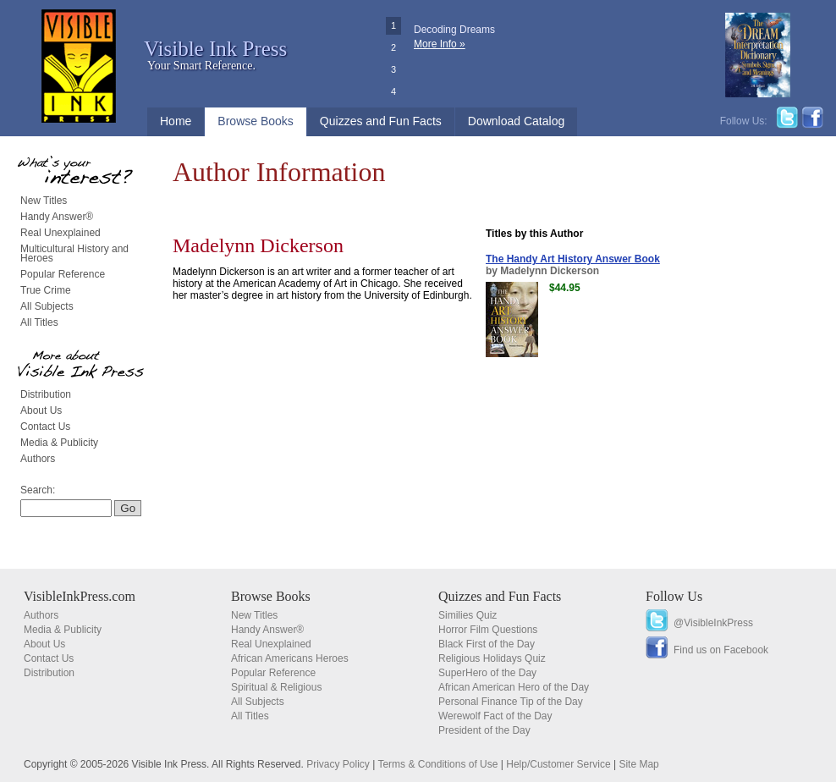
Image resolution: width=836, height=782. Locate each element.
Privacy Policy (338, 764)
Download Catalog (516, 121)
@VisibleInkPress (713, 623)
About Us (41, 410)
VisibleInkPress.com (79, 596)
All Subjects (47, 306)
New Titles (43, 201)
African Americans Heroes (290, 658)
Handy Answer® (56, 217)
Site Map (638, 764)
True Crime (45, 290)
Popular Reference (62, 274)
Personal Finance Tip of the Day (510, 702)
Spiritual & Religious (276, 687)
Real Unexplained (60, 233)
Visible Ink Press (215, 48)
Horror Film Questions (487, 630)
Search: (37, 490)
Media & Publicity (59, 443)
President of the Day (484, 730)
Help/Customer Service (558, 764)
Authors (37, 459)
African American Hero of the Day (513, 687)
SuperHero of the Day (487, 673)
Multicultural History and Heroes (74, 253)
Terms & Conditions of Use (437, 764)
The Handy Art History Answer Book (573, 259)
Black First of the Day (486, 644)
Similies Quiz (467, 615)
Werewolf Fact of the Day (495, 716)
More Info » (439, 44)
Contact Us (45, 426)
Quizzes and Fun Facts (381, 121)
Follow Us (674, 596)
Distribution (45, 394)
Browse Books (255, 121)
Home (175, 121)
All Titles (39, 322)
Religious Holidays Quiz (492, 658)
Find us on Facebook (721, 650)
